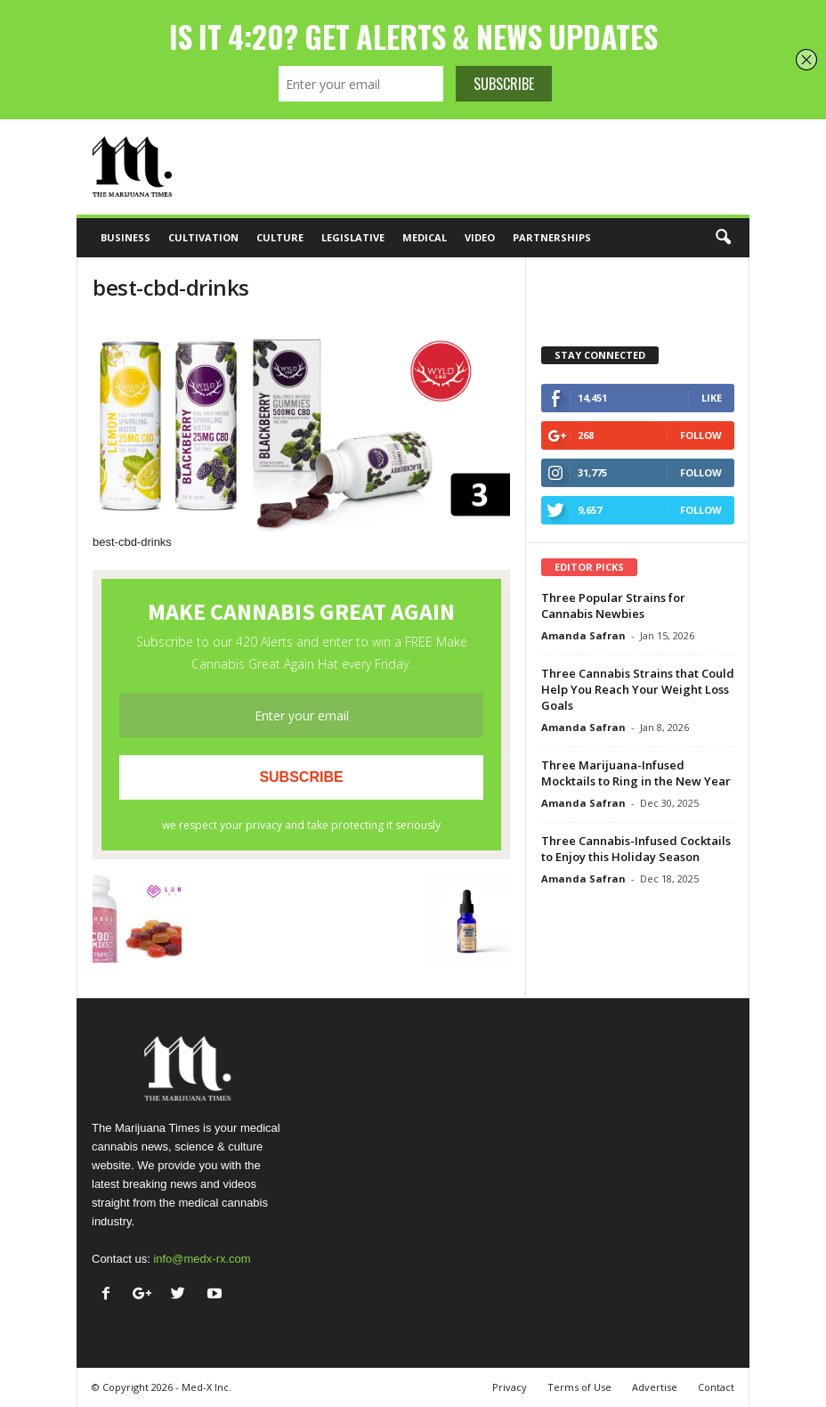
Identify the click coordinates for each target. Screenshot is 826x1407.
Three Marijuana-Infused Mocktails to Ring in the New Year (636, 773)
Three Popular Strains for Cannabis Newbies (613, 606)
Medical (424, 237)
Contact (716, 1387)
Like (711, 397)
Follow (701, 435)
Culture (280, 237)
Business (125, 237)
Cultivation (203, 237)
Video (480, 237)
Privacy (509, 1387)
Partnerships (552, 237)
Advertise (654, 1387)
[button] (722, 237)
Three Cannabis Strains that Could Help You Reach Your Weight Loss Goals (637, 689)
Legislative (353, 237)
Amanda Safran (583, 635)
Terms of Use (579, 1387)
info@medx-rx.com (201, 1258)
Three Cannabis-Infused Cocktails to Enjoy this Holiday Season (636, 849)
